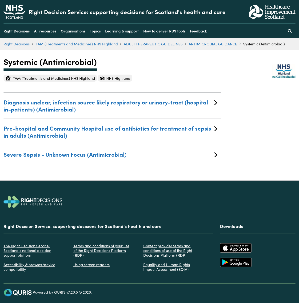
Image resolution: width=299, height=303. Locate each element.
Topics (95, 30)
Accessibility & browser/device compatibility (29, 266)
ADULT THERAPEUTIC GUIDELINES (153, 43)
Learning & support (122, 30)
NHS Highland (115, 78)
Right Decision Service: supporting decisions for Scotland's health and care (127, 11)
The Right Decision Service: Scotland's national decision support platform (27, 250)
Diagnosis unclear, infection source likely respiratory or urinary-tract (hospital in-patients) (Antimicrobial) (110, 105)
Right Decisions (17, 30)
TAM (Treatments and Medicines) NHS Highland (77, 43)
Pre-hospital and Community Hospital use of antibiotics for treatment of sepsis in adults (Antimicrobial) (110, 131)
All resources (45, 30)
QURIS (59, 292)
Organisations (73, 30)
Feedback (198, 30)
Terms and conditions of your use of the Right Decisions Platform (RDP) (101, 250)
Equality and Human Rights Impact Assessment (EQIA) (166, 266)
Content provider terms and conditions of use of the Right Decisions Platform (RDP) (167, 250)
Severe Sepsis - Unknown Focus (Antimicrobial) (110, 154)
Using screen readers (91, 264)
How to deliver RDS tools (164, 30)
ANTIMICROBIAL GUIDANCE (213, 43)
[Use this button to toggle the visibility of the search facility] (289, 31)
